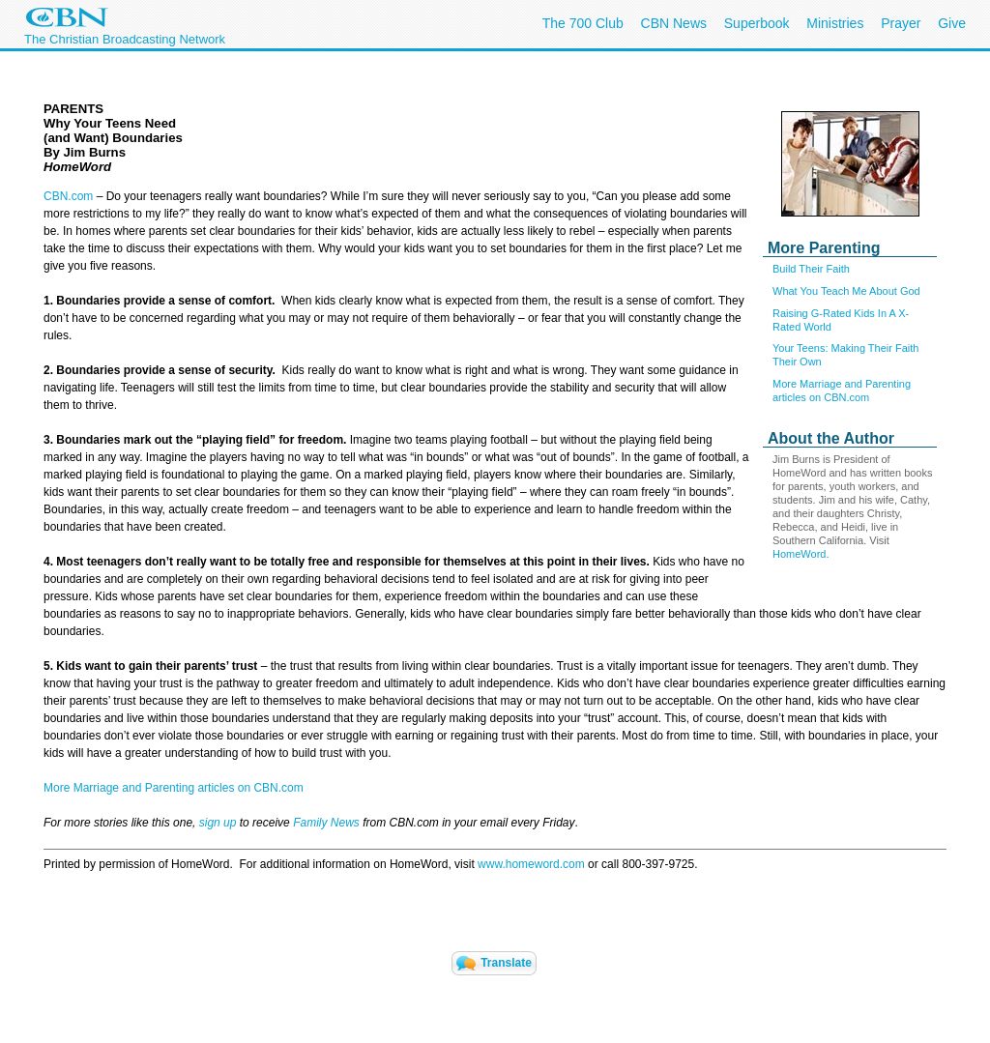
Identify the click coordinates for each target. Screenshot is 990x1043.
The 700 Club (583, 23)
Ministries (834, 23)
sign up (218, 822)
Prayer (900, 23)
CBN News (674, 23)
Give (952, 23)
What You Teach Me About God (846, 291)
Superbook (757, 23)
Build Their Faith (811, 269)
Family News (328, 822)
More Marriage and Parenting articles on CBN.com (174, 788)
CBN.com (68, 196)
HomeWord (799, 554)
